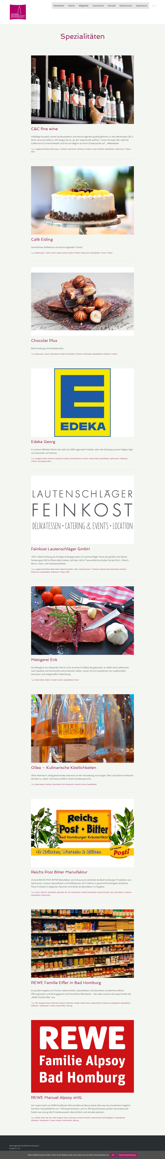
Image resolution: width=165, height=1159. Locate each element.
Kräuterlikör (91, 892)
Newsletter (59, 5)
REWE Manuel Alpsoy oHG (57, 1097)
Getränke (80, 149)
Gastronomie (62, 253)
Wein (33, 152)
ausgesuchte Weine (42, 149)
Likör (112, 892)
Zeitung (69, 1006)
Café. (76, 569)
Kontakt (112, 5)
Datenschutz (126, 5)
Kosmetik (86, 1118)
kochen (85, 458)
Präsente (127, 892)
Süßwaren (107, 354)
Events (71, 5)
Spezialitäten (109, 149)
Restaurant (85, 253)
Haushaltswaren (75, 458)
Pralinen (77, 253)
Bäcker (37, 1118)
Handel (87, 149)
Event (37, 892)
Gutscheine (98, 5)
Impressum (141, 5)
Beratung (54, 149)
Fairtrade (54, 1003)
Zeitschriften (61, 1006)
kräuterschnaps (103, 892)
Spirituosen (119, 149)
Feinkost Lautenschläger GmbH (60, 549)
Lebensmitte (85, 1003)
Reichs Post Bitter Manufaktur (59, 872)
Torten (103, 253)
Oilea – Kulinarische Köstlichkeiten (63, 767)
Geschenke (72, 149)
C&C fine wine (44, 129)
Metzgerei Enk (44, 659)
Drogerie (38, 458)
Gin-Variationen (68, 784)
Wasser (59, 1120)
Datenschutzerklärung (127, 1155)
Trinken (128, 149)
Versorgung (42, 461)
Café (47, 253)
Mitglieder (84, 5)
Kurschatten (70, 354)
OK (113, 1155)
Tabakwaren (44, 1006)
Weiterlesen (113, 143)
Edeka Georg (43, 441)
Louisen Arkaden (97, 149)
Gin (66, 892)
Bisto (71, 569)
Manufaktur (118, 892)
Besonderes (55, 569)
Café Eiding (42, 239)
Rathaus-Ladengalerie (111, 1003)
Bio (36, 1003)
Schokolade (87, 354)
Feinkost (64, 149)
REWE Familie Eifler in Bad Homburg (66, 982)
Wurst (76, 680)
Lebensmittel (94, 458)
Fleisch (47, 680)
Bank (43, 1118)
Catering (81, 569)
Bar (47, 1118)
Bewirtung (39, 253)
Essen (54, 253)
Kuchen (70, 253)
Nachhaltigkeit (107, 1118)
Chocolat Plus (44, 340)
